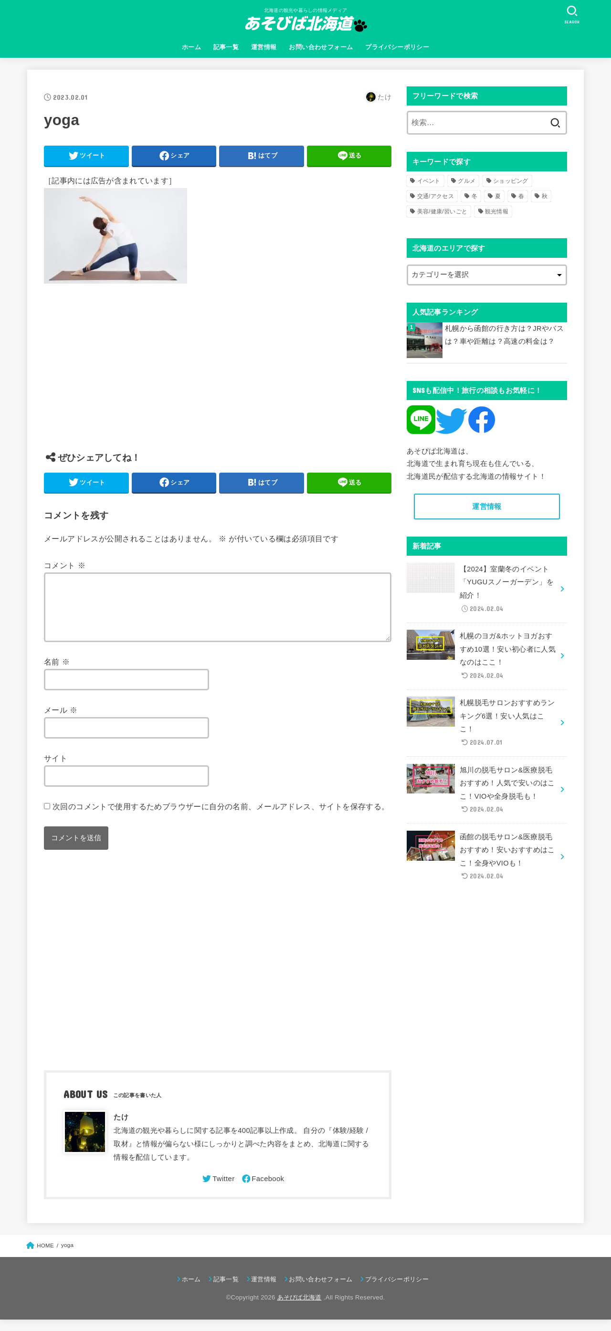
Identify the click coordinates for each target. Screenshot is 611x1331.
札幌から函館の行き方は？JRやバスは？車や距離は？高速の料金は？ (504, 335)
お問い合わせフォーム (321, 47)
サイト (55, 769)
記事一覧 (226, 47)
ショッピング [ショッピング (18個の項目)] (510, 181)
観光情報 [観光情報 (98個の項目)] (496, 211)
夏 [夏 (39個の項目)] (498, 196)
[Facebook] (262, 1190)
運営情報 (264, 47)
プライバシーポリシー (397, 47)
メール (61, 721)
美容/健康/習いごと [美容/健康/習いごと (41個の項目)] (442, 211)
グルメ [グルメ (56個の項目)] (466, 181)
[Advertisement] (217, 375)
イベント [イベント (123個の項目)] (429, 181)
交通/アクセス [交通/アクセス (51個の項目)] (435, 196)
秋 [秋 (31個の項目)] (545, 196)
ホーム (191, 47)
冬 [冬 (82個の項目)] (474, 196)
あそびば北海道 (299, 1308)
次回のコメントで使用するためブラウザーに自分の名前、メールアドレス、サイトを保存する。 (221, 817)
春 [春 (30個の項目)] (521, 196)
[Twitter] (217, 1190)
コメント (64, 565)
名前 (57, 673)
